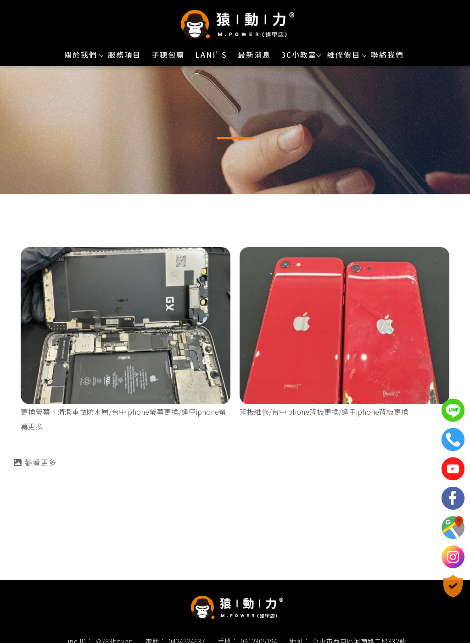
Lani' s (211, 54)
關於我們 (80, 54)
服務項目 (124, 54)
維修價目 (343, 54)
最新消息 (254, 54)
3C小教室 (299, 54)
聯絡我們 (387, 54)
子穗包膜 (168, 54)
